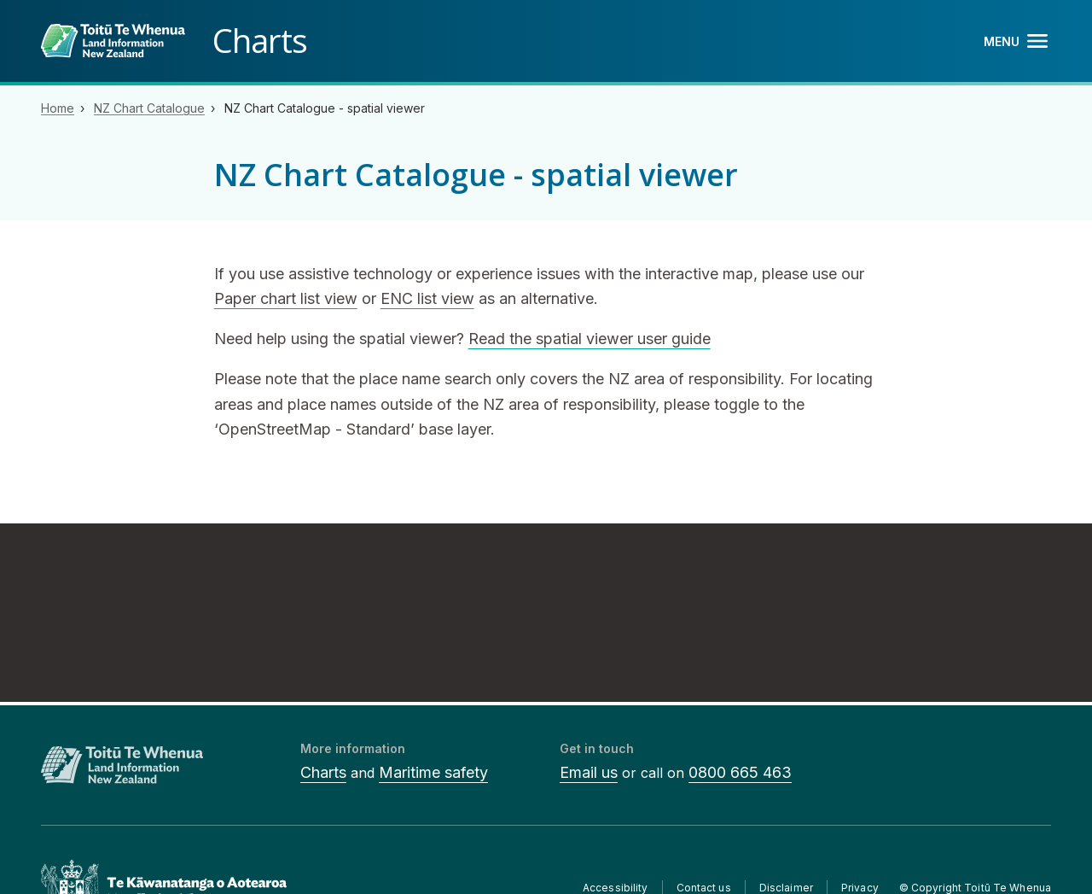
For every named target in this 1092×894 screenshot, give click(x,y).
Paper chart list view (285, 298)
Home (57, 108)
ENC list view (427, 298)
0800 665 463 (740, 772)
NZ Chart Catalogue (149, 108)
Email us (589, 772)
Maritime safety (433, 772)
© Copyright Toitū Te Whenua (975, 887)
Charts (323, 772)
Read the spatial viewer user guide (589, 339)
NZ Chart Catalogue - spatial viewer (324, 108)
